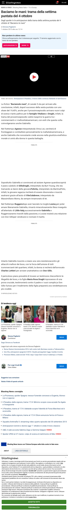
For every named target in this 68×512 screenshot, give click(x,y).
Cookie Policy (32, 497)
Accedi (64, 2)
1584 (61, 463)
